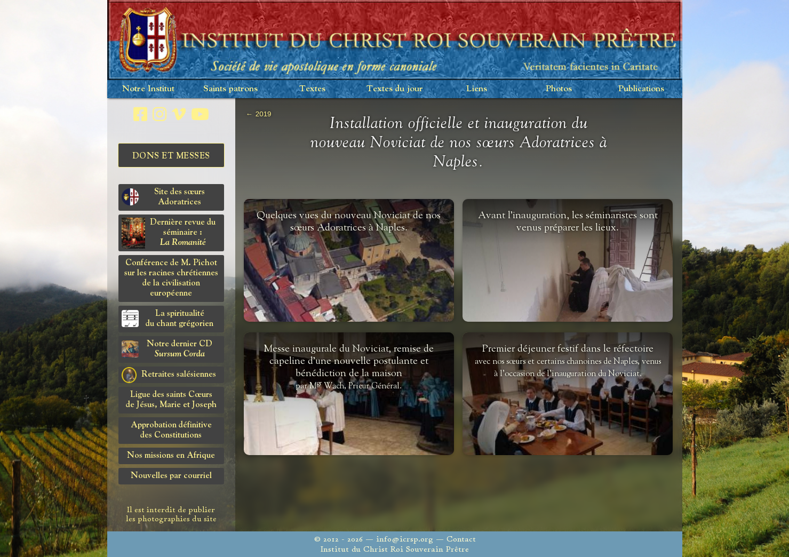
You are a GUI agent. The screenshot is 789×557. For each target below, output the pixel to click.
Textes (312, 88)
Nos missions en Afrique (171, 455)
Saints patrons (230, 88)
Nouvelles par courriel (171, 476)
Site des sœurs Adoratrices (163, 197)
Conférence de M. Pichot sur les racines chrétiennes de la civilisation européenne (171, 278)
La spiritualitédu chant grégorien (168, 318)
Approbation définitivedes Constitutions (171, 430)
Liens (476, 88)
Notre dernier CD (167, 349)
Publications (641, 88)
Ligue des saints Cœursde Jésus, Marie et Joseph (171, 400)
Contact (461, 539)
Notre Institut (148, 88)
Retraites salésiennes (169, 375)
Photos (559, 88)
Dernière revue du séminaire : (169, 233)
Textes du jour (394, 88)
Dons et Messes (171, 156)
